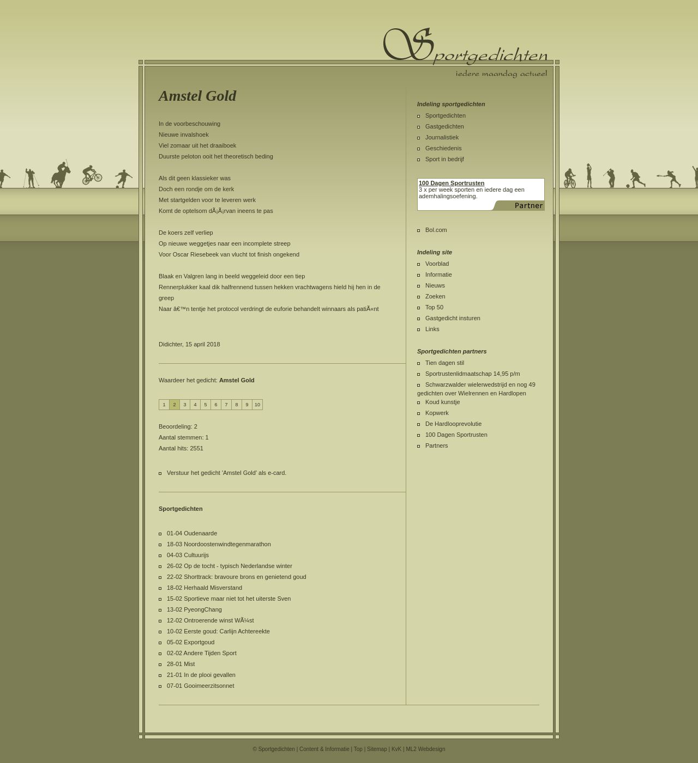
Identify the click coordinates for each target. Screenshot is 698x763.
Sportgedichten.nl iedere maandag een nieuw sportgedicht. (465, 52)
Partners (436, 445)
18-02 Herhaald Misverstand (204, 587)
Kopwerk (437, 413)
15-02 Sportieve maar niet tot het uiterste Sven (229, 598)
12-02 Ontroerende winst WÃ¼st (210, 620)
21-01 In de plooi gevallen (201, 675)
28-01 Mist (181, 664)
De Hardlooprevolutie (453, 423)
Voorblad (437, 263)
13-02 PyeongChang (194, 609)
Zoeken (435, 296)
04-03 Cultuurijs (188, 555)
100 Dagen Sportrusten (456, 434)
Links (432, 329)
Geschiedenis (443, 148)
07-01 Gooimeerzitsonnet (200, 685)
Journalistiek (442, 137)
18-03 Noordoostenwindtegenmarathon (219, 544)
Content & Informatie (324, 749)
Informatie (438, 274)
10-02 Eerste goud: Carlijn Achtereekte (218, 631)
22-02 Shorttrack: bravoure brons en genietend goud (236, 576)
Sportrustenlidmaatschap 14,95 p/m (472, 373)
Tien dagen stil (444, 362)
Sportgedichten (445, 115)
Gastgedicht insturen (452, 318)
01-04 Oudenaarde (192, 533)
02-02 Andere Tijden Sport (202, 653)
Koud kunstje (442, 402)
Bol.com (436, 230)
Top (358, 749)
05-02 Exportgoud (190, 642)
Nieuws (435, 285)
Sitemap (377, 749)
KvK (396, 749)
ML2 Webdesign (425, 749)
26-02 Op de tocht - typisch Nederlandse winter (229, 566)
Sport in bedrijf (444, 159)
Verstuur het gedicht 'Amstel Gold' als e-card (226, 472)
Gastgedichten (444, 126)
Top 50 (434, 307)
